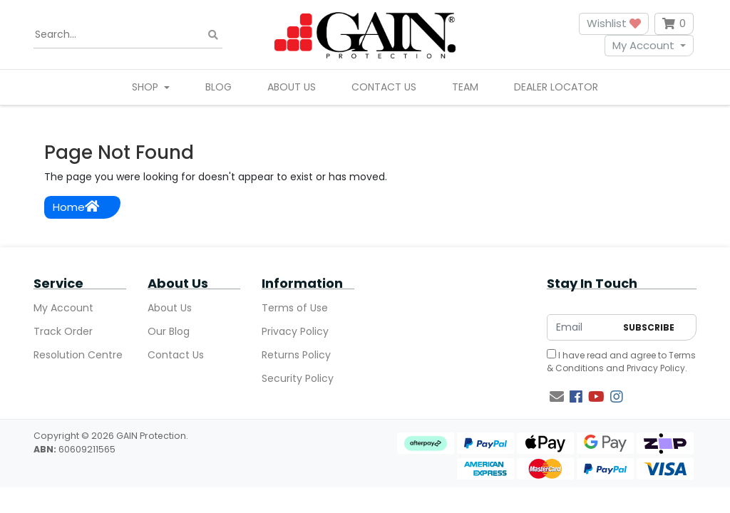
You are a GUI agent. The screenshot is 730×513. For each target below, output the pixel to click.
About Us (291, 87)
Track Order (63, 331)
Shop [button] (146, 87)
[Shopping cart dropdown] (674, 24)
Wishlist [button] (614, 23)
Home (76, 207)
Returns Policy (296, 355)
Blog (218, 87)
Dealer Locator (556, 87)
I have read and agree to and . (621, 361)
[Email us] (557, 397)
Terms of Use (295, 308)
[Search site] (213, 34)
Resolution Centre (78, 355)
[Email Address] (581, 327)
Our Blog (169, 331)
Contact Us (383, 87)
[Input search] (128, 34)
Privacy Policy (295, 331)
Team (465, 87)
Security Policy (298, 378)
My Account (643, 45)
